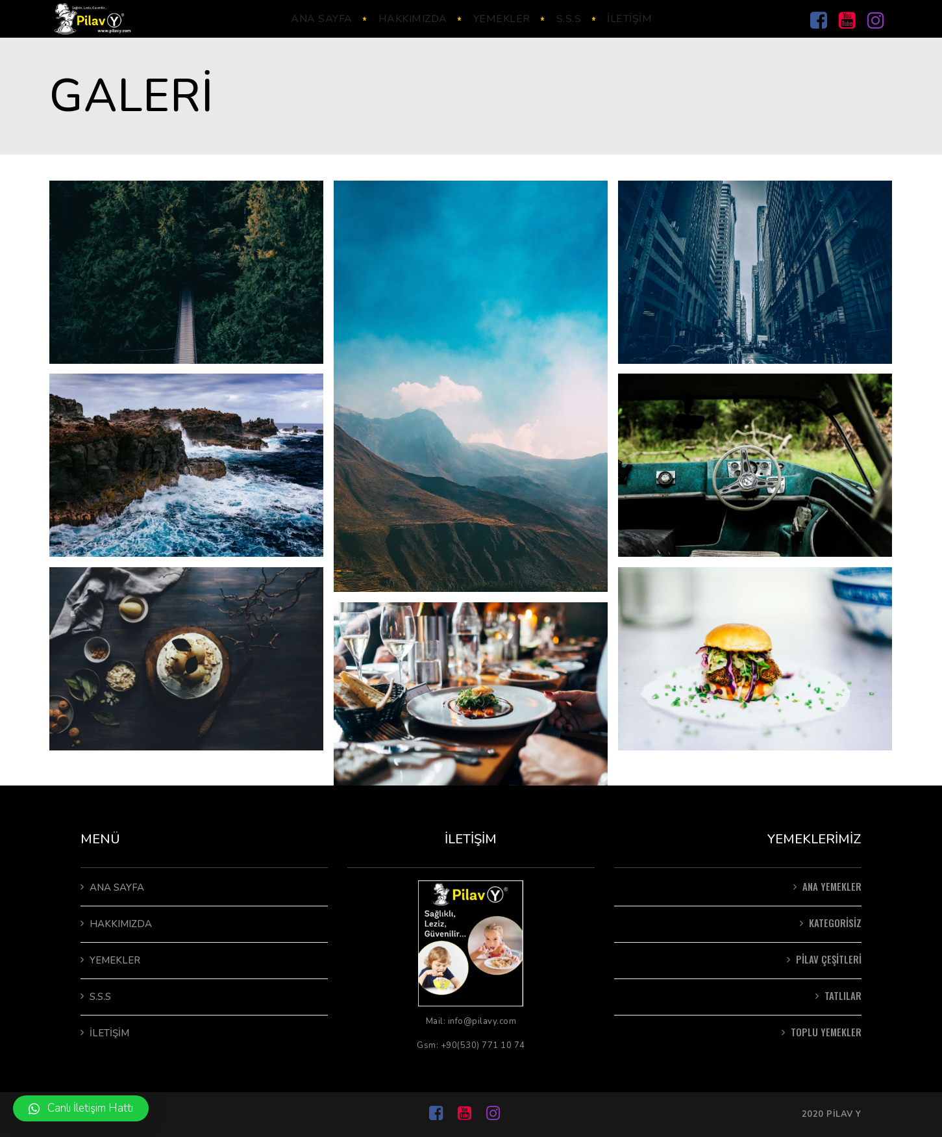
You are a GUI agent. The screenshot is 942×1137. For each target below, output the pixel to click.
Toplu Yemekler (826, 1032)
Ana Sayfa (117, 887)
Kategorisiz (835, 922)
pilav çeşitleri (828, 959)
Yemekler (115, 960)
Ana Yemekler (831, 886)
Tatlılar (842, 995)
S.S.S (100, 996)
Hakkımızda (121, 923)
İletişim (109, 1033)
